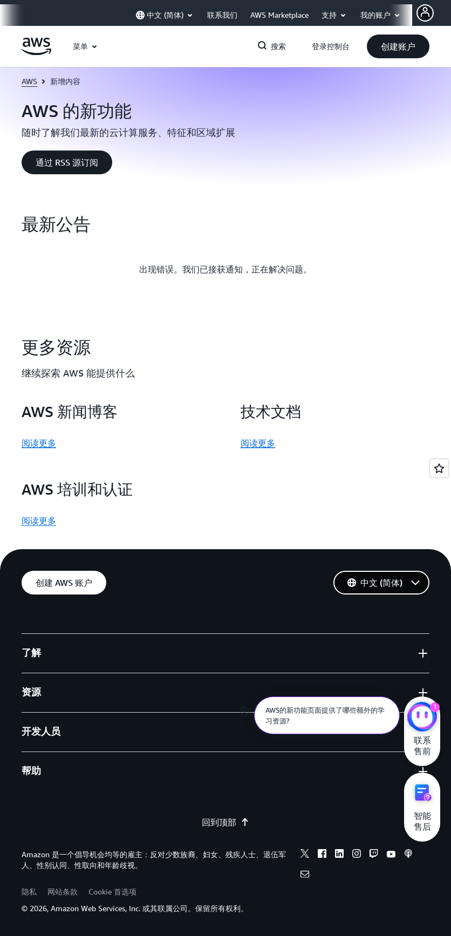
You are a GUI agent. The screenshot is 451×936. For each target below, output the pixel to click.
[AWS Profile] (425, 13)
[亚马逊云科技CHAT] (422, 718)
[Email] (304, 876)
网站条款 (62, 891)
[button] (398, 46)
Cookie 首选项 (112, 891)
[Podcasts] (408, 855)
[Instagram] (356, 855)
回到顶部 (225, 822)
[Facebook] (322, 855)
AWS (29, 81)
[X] (304, 855)
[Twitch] (374, 855)
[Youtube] (391, 855)
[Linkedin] (339, 855)
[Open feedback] (439, 468)
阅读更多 (39, 443)
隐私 (29, 891)
